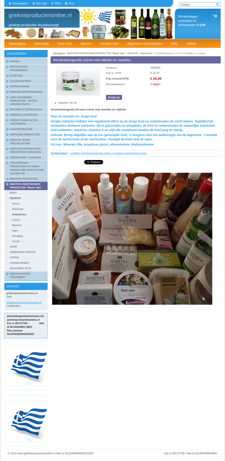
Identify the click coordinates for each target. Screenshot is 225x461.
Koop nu (114, 97)
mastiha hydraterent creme (130, 153)
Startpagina (59, 53)
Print (71, 3)
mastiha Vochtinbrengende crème (90, 153)
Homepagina (20, 3)
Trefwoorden (59, 153)
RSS (58, 3)
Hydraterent (146, 53)
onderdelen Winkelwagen (192, 21)
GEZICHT (132, 53)
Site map (41, 3)
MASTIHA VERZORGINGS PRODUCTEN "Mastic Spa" (96, 53)
